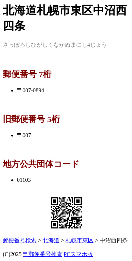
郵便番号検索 (20, 240)
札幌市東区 (79, 240)
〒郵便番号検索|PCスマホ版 (58, 254)
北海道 (51, 240)
